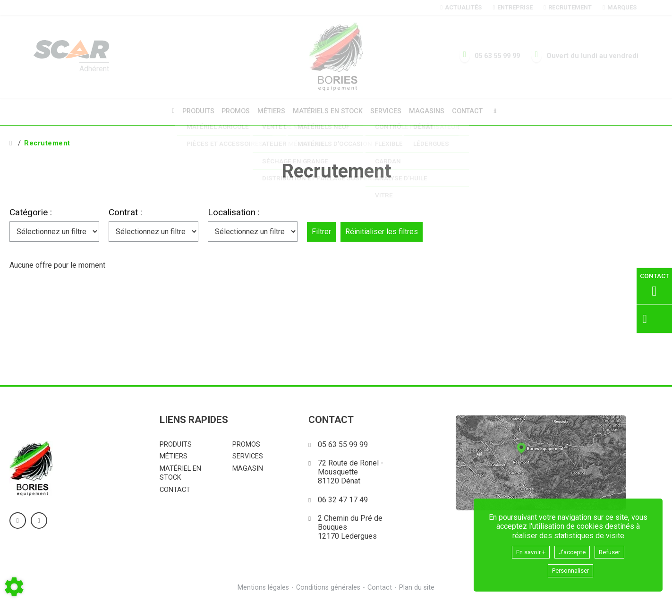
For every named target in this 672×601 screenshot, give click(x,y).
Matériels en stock (328, 111)
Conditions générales (328, 587)
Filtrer (321, 230)
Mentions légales (262, 587)
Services (387, 111)
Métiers (270, 111)
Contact (472, 111)
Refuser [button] (616, 549)
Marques (619, 7)
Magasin (247, 467)
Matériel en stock (180, 471)
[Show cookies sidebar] (14, 586)
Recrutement (567, 7)
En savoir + (526, 549)
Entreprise (512, 7)
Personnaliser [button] (570, 570)
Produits (194, 111)
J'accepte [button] (573, 549)
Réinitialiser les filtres (381, 230)
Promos (233, 111)
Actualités (461, 7)
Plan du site (418, 587)
